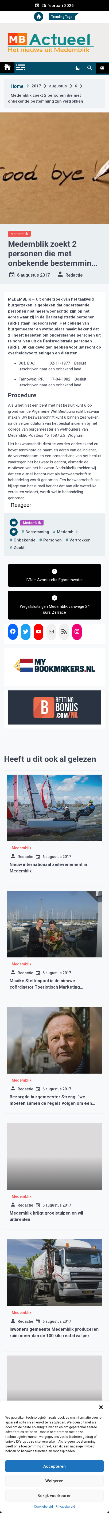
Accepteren (54, 1466)
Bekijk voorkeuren (54, 1495)
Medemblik (19, 234)
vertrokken (80, 540)
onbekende (25, 540)
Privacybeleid (65, 1506)
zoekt (19, 547)
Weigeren (54, 1481)
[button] (101, 1407)
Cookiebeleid (43, 1506)
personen (52, 540)
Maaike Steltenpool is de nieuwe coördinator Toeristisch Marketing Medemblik (45, 987)
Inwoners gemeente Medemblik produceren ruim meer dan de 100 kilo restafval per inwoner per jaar (54, 1336)
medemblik (67, 531)
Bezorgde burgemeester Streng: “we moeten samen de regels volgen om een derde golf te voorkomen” (51, 1103)
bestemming (37, 531)
